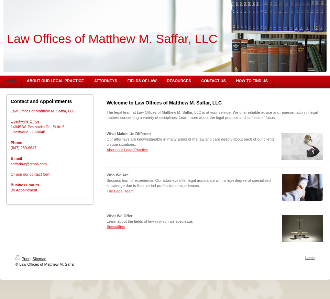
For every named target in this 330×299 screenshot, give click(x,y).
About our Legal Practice (127, 150)
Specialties (116, 226)
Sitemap (39, 259)
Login (310, 258)
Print (22, 259)
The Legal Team (120, 191)
